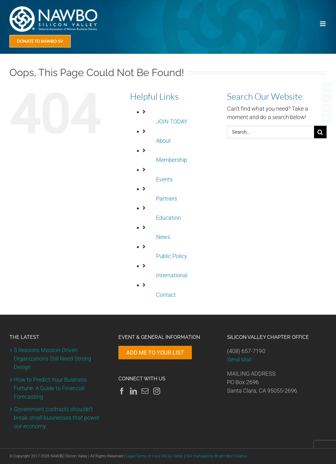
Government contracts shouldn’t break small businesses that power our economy (57, 417)
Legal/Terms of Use (142, 456)
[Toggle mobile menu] (323, 23)
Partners (166, 198)
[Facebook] (121, 391)
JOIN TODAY (171, 121)
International (171, 275)
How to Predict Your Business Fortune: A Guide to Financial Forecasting (50, 388)
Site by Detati (172, 456)
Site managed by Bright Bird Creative (216, 456)
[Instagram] (156, 391)
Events (164, 179)
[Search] (320, 132)
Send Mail (239, 359)
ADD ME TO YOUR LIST (155, 352)
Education (168, 217)
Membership (171, 160)
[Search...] (270, 132)
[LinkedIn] (133, 391)
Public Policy (171, 256)
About (163, 140)
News (163, 237)
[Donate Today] (40, 41)
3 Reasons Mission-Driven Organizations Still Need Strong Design (52, 358)
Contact (166, 294)
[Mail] (145, 391)
